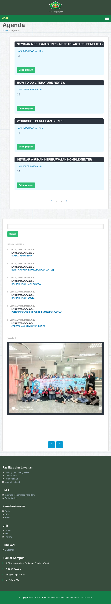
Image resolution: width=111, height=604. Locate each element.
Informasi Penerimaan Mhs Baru (20, 495)
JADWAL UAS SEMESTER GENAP (28, 326)
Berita (7, 511)
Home (5, 30)
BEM (7, 514)
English (60, 12)
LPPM (7, 530)
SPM (7, 533)
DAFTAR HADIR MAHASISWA (26, 284)
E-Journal (9, 550)
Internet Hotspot (12, 482)
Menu (5, 18)
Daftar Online (11, 498)
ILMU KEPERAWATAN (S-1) (30, 51)
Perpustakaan (11, 479)
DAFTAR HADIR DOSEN (23, 298)
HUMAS (8, 537)
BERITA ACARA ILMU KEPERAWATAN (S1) (32, 270)
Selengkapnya (26, 70)
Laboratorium (11, 475)
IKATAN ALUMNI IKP (21, 256)
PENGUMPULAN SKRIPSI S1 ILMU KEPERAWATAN (36, 312)
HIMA (7, 517)
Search (12, 234)
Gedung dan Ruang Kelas (17, 472)
